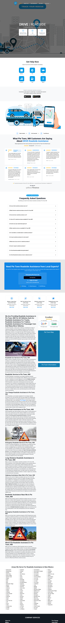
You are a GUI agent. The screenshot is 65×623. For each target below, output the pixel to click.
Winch (43, 82)
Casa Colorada (9, 593)
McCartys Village (37, 589)
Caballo (7, 586)
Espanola (22, 583)
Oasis (35, 602)
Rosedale (50, 581)
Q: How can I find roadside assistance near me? (32, 206)
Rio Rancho (50, 578)
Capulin (7, 590)
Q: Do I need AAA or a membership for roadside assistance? (32, 232)
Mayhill (35, 588)
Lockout (21, 82)
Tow (43, 73)
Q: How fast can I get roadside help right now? (32, 223)
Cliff (7, 602)
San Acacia (50, 585)
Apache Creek (9, 576)
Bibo (7, 582)
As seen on (32, 185)
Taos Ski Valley (51, 593)
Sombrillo (50, 589)
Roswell (49, 582)
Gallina (21, 592)
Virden (49, 596)
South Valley (50, 592)
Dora (21, 575)
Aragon (7, 578)
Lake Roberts (36, 569)
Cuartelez (22, 569)
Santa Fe (49, 588)
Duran (21, 576)
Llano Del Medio (37, 576)
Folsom (21, 590)
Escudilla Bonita (23, 582)
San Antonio (50, 586)
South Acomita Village (52, 590)
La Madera (22, 609)
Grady (21, 595)
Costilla (7, 607)
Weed (49, 599)
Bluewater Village (9, 583)
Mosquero (36, 595)
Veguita (49, 595)
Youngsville (50, 604)
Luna (35, 585)
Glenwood (22, 593)
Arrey (7, 579)
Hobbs (21, 599)
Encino (21, 578)
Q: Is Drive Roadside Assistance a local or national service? (32, 254)
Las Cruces (36, 574)
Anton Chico (8, 574)
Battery (21, 73)
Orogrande (36, 603)
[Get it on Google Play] (36, 96)
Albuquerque (8, 571)
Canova (7, 589)
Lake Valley (36, 572)
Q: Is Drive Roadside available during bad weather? (32, 250)
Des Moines (22, 574)
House (21, 603)
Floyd (21, 589)
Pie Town (36, 607)
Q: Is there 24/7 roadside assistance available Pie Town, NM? (32, 219)
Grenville (22, 596)
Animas (7, 572)
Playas (49, 569)
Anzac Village (9, 575)
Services (47, 3)
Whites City (50, 600)
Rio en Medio (50, 576)
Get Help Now (32, 277)
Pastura (35, 604)
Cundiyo (21, 571)
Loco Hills (36, 578)
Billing (41, 3)
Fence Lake (22, 588)
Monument (36, 592)
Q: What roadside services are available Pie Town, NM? (32, 228)
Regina (49, 575)
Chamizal (8, 596)
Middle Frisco (37, 590)
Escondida (22, 581)
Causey (7, 595)
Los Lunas (36, 579)
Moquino (35, 593)
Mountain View (37, 596)
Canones (8, 588)
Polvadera (50, 571)
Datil (21, 572)
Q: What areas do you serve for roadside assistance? (32, 241)
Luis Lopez (36, 582)
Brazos (7, 585)
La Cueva (22, 606)
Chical (7, 597)
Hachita (21, 597)
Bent (7, 581)
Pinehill (35, 609)
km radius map (49, 347)
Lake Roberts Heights (38, 571)
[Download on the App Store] (27, 96)
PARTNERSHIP (34, 3)
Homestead (22, 600)
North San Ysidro (37, 600)
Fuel (32, 82)
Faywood (22, 586)
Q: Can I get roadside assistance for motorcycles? (32, 237)
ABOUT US (26, 3)
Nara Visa (36, 597)
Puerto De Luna (51, 574)
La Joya (21, 607)
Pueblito (49, 572)
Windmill (49, 602)
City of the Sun (9, 600)
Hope (21, 602)
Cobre (7, 604)
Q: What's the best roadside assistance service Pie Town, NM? (32, 210)
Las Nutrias (36, 575)
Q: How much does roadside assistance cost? (32, 214)
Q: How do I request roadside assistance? (32, 246)
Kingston (22, 604)
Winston (49, 603)
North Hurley (36, 599)
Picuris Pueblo (37, 606)
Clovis (7, 603)
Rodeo (49, 579)
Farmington (22, 585)
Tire (32, 73)
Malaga (35, 586)
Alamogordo (8, 569)
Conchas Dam (9, 606)
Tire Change (55, 620)
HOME (20, 3)
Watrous (49, 597)
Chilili (7, 599)
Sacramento (50, 583)
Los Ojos (36, 581)
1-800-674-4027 (32, 280)
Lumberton (36, 583)
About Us (7, 620)
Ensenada (22, 579)
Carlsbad (8, 592)
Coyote (7, 609)
